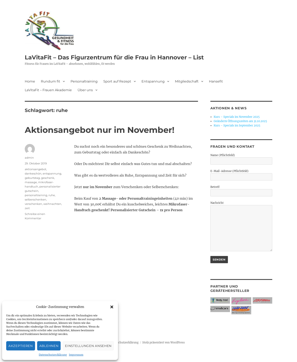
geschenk (47, 177)
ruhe (51, 195)
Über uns (85, 90)
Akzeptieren (20, 346)
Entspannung (153, 81)
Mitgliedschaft (187, 81)
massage (31, 182)
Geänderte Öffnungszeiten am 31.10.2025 (240, 121)
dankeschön (33, 173)
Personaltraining (84, 81)
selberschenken (35, 199)
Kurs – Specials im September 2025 (237, 125)
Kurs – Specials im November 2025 (237, 117)
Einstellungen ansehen (88, 346)
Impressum (76, 354)
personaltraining (36, 195)
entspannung (52, 173)
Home (30, 81)
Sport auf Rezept (117, 81)
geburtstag (32, 177)
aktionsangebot (35, 169)
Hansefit (216, 81)
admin (29, 157)
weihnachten (52, 203)
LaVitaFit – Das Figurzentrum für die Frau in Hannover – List (114, 57)
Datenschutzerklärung (53, 354)
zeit (27, 208)
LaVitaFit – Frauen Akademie (48, 90)
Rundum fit (50, 81)
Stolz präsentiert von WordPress (163, 342)
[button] (112, 307)
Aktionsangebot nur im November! (99, 130)
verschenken (33, 203)
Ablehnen (49, 346)
